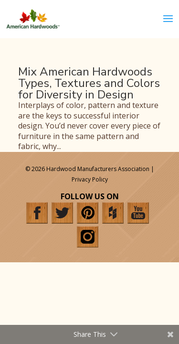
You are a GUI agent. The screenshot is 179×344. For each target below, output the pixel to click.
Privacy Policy (90, 179)
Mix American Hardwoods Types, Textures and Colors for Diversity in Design (89, 83)
